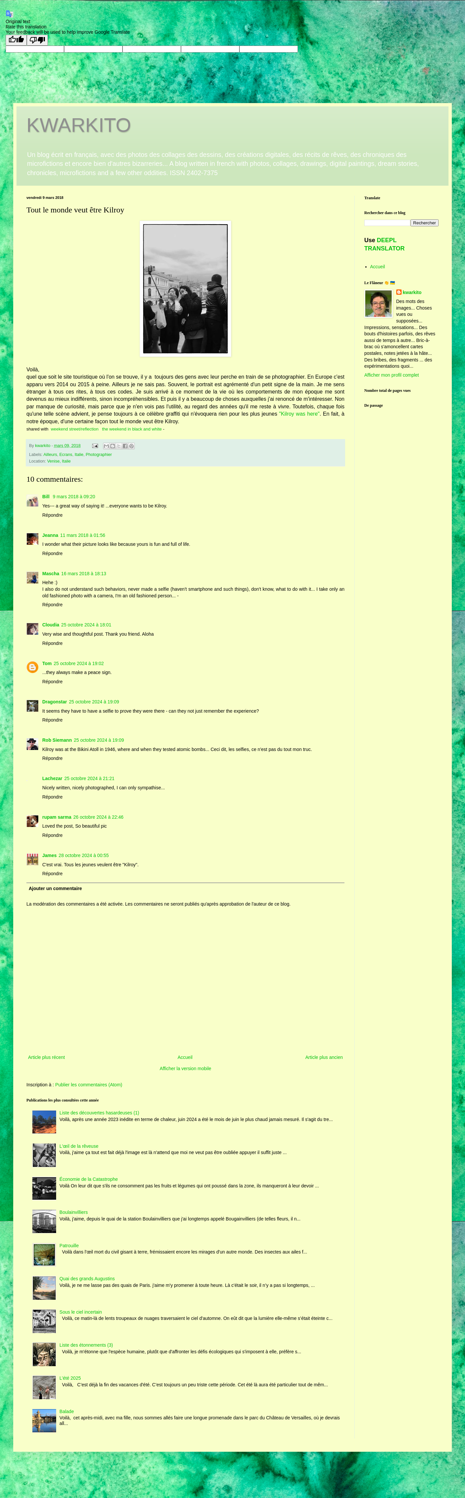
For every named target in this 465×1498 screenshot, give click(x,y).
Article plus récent (46, 1057)
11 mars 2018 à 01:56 (82, 535)
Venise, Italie (59, 461)
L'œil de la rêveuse (78, 1146)
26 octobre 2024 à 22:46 (98, 817)
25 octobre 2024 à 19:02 (79, 663)
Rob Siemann (57, 740)
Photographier (99, 454)
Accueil (185, 1057)
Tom (47, 663)
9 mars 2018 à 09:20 (74, 496)
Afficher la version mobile (185, 1068)
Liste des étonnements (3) (86, 1345)
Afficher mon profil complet (391, 375)
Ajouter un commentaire (55, 888)
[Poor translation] (37, 40)
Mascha (50, 573)
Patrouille (69, 1245)
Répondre (52, 515)
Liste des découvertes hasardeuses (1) (99, 1112)
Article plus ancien (324, 1057)
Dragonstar (54, 701)
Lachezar (52, 778)
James (49, 855)
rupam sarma (56, 817)
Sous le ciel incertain (80, 1312)
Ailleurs (50, 454)
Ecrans (65, 454)
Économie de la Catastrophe (88, 1179)
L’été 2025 (70, 1378)
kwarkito (412, 292)
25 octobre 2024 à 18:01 (86, 624)
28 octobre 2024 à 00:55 (84, 855)
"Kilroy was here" (299, 414)
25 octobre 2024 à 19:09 (94, 701)
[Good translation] (16, 40)
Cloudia (50, 624)
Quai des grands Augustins (87, 1278)
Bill (46, 496)
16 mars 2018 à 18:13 (83, 573)
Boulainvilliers (73, 1212)
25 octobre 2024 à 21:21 (89, 778)
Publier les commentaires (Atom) (88, 1084)
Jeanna (50, 535)
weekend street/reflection (75, 429)
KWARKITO (78, 125)
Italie (79, 454)
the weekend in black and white (132, 429)
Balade (66, 1411)
